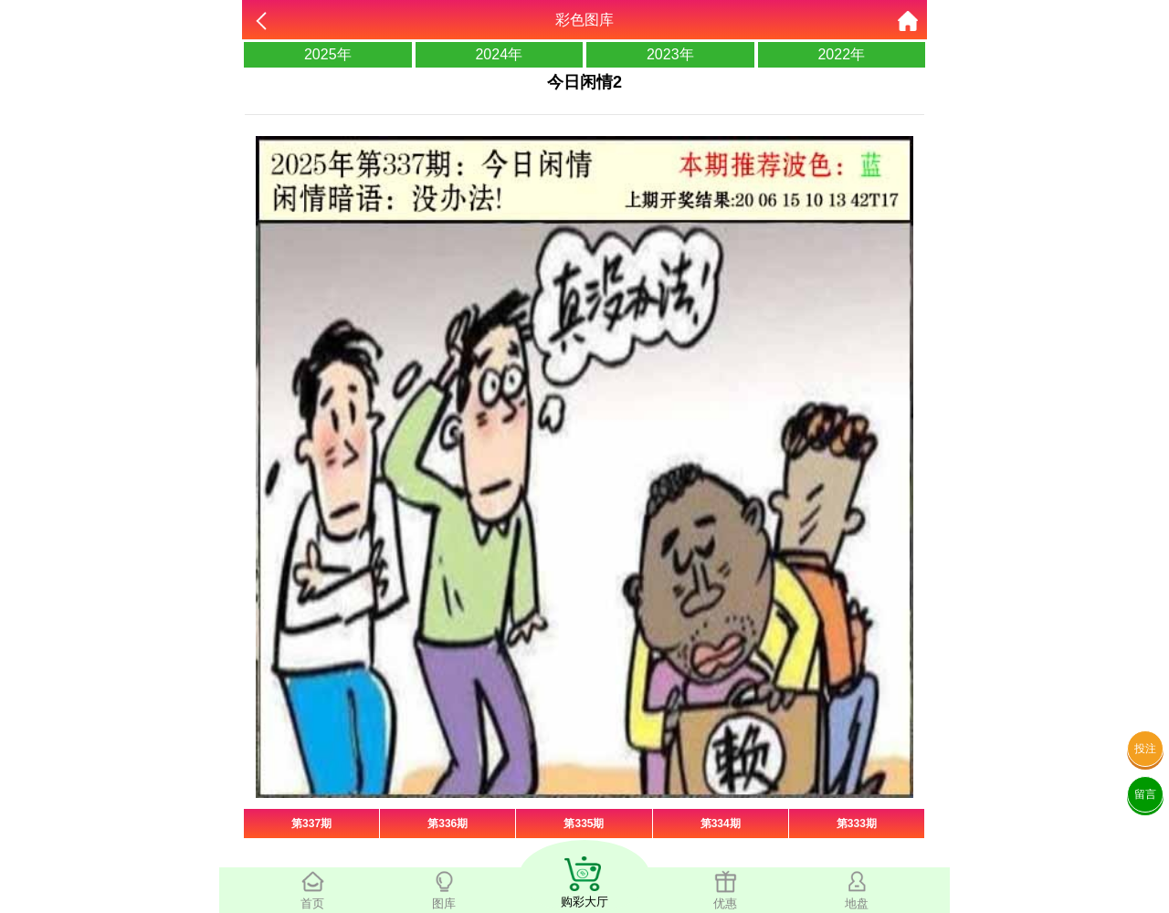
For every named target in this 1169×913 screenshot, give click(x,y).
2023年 (670, 54)
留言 (1145, 794)
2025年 (328, 54)
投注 (1145, 748)
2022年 (841, 54)
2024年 (498, 54)
